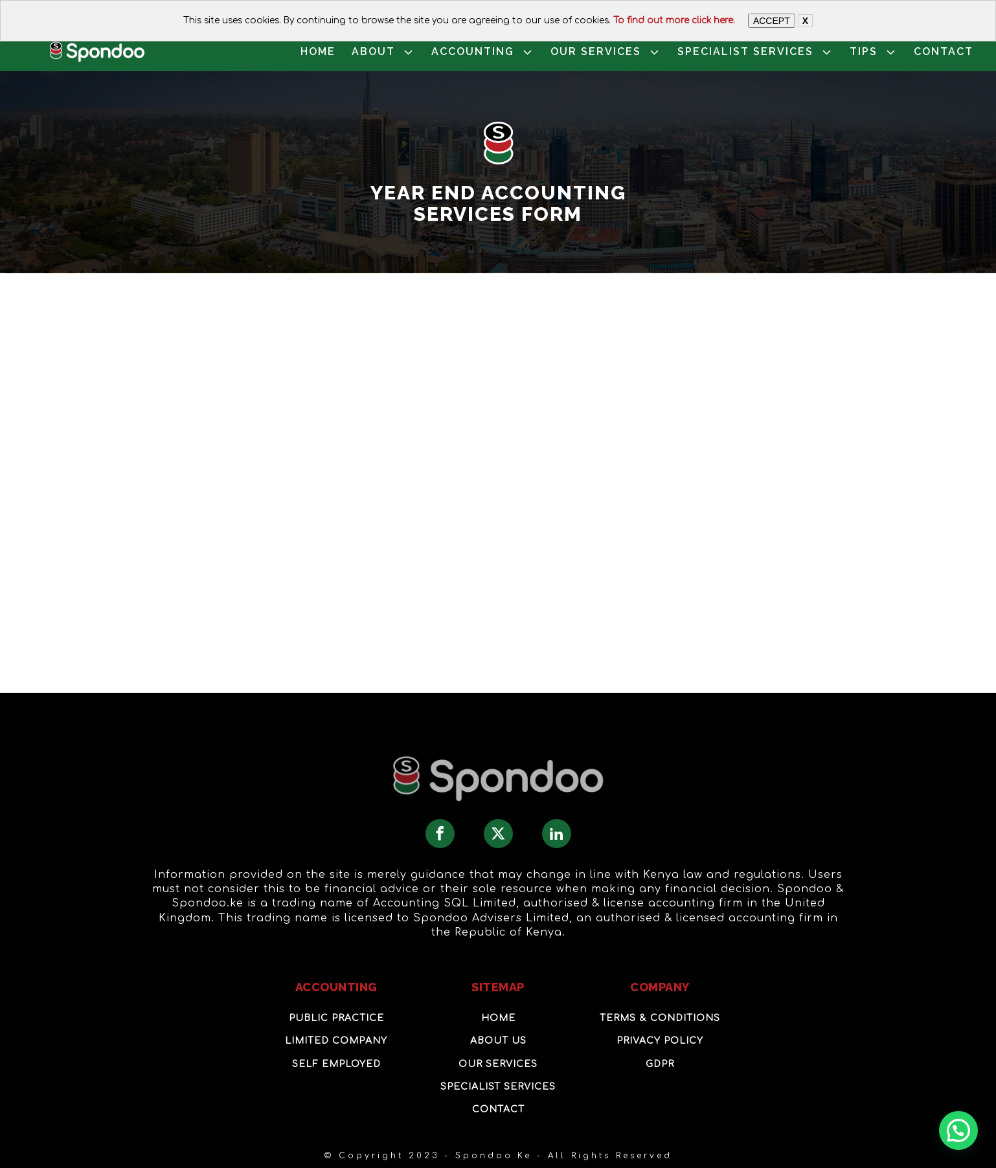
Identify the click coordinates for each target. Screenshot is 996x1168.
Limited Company (336, 1041)
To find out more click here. (674, 20)
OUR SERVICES (605, 52)
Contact (498, 1109)
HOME (317, 51)
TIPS (874, 52)
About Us (498, 1041)
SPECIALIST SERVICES (755, 52)
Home (498, 1018)
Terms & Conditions (660, 1018)
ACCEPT (771, 21)
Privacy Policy (660, 1041)
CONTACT (943, 51)
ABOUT (383, 52)
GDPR (660, 1064)
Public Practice (336, 1018)
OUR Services (498, 1064)
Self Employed (336, 1064)
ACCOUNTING (482, 52)
